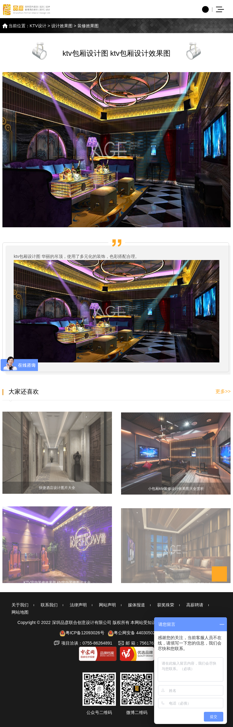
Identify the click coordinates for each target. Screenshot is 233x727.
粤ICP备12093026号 (81, 632)
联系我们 (49, 604)
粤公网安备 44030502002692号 (141, 632)
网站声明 (107, 604)
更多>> (223, 391)
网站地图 (20, 612)
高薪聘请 (194, 604)
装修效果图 (88, 25)
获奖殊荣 (165, 604)
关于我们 (20, 604)
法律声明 (78, 604)
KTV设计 (38, 25)
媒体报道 (136, 604)
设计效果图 (62, 25)
